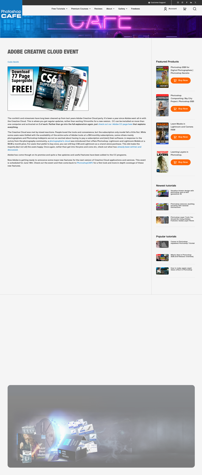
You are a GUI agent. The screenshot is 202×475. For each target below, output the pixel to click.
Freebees (135, 9)
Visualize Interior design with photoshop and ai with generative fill (182, 192)
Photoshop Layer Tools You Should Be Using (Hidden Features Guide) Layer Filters (182, 219)
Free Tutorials (58, 9)
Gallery (121, 9)
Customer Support (157, 3)
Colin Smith (13, 62)
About (109, 9)
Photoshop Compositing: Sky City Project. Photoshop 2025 (182, 98)
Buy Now (181, 80)
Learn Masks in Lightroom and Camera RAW (182, 127)
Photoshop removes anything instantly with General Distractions (182, 205)
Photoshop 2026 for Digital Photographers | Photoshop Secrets (182, 70)
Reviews (98, 9)
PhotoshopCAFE (85, 163)
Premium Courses (79, 9)
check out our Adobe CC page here (115, 124)
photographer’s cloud (59, 141)
